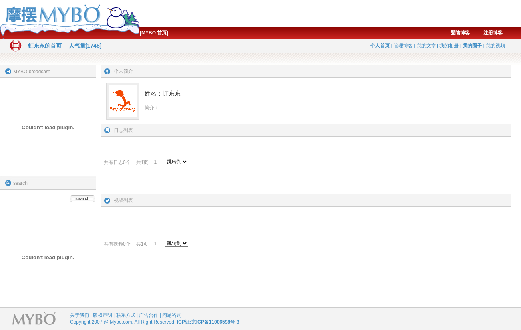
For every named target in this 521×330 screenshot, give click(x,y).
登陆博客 (460, 33)
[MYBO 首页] (154, 33)
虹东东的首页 (45, 45)
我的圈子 (472, 45)
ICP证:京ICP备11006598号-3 (208, 322)
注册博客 (493, 33)
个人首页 (380, 45)
